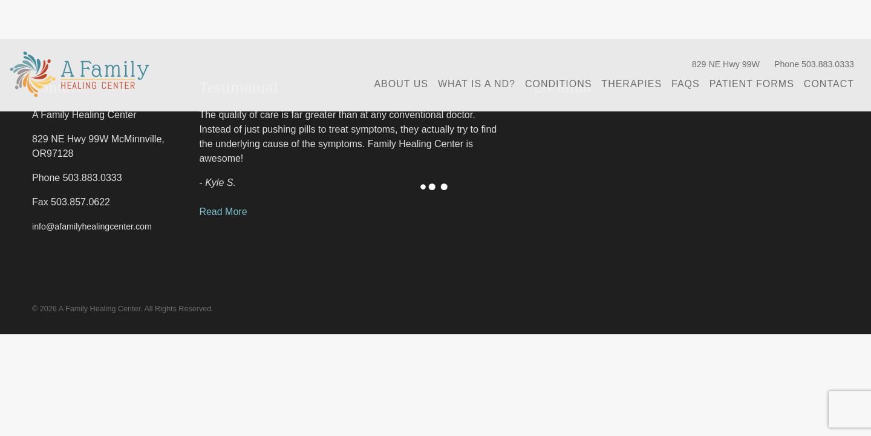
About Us (401, 84)
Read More (223, 211)
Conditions (558, 84)
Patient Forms (752, 84)
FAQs (685, 84)
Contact (829, 84)
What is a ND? (476, 84)
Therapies (631, 84)
